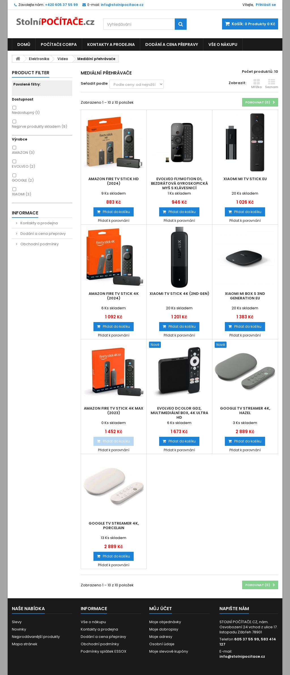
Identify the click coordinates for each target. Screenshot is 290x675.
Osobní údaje (161, 644)
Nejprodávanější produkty (36, 636)
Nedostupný (26, 112)
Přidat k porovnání (113, 220)
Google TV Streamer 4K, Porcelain (114, 525)
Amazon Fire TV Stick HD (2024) (113, 181)
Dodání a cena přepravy (171, 44)
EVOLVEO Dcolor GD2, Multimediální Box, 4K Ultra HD (179, 413)
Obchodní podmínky (39, 244)
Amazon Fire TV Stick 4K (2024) (114, 296)
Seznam (271, 83)
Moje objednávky (165, 622)
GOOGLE (23, 180)
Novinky (19, 629)
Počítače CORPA (59, 44)
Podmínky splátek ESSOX (103, 651)
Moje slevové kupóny (168, 651)
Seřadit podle (94, 83)
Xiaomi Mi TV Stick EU (245, 179)
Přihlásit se (266, 4)
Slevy (17, 622)
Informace (25, 213)
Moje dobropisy (163, 629)
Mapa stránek (24, 644)
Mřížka (256, 83)
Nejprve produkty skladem (39, 126)
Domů (23, 44)
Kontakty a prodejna (111, 44)
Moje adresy (160, 636)
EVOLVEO (23, 166)
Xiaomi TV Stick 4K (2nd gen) (179, 293)
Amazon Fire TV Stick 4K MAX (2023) (113, 410)
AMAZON (23, 152)
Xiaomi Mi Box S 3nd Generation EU (245, 296)
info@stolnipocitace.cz (242, 656)
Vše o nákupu (222, 44)
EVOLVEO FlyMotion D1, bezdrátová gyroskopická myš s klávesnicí (179, 183)
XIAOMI (21, 194)
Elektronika (39, 58)
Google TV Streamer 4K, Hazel (245, 410)
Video (62, 58)
